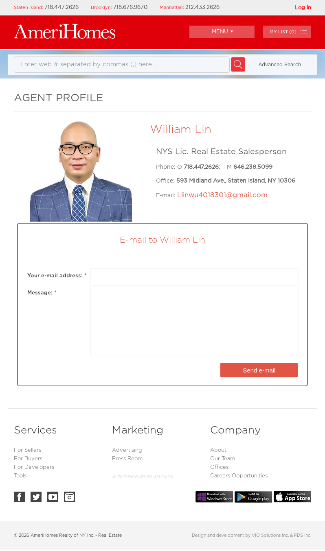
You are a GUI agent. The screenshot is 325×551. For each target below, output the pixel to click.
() (283, 32)
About (218, 450)
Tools (20, 476)
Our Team (222, 459)
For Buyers (28, 459)
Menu (222, 31)
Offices (219, 467)
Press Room (127, 459)
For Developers (34, 467)
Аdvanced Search (280, 64)
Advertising (127, 450)
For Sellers (27, 450)
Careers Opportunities (239, 476)
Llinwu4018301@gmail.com (222, 195)
